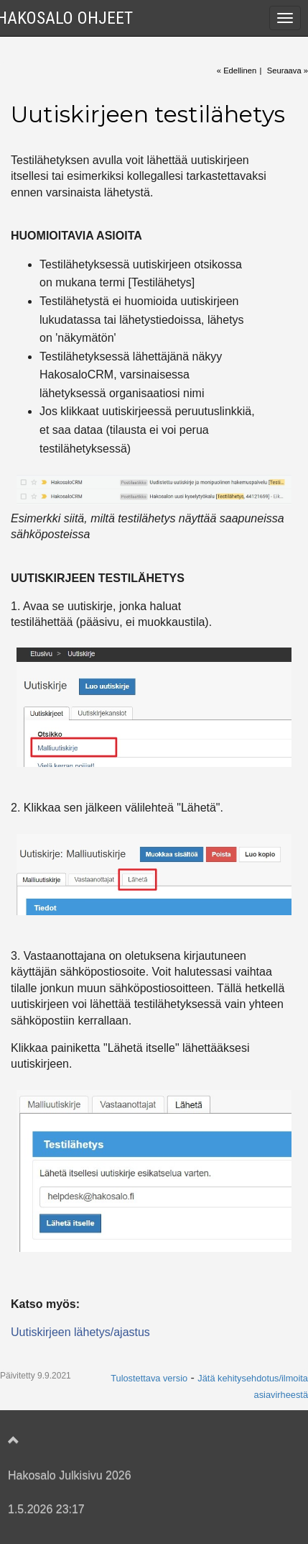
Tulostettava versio (149, 1378)
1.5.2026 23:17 (46, 1509)
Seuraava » (287, 70)
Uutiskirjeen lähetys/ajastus (80, 1332)
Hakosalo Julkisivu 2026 (69, 1475)
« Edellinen (236, 70)
